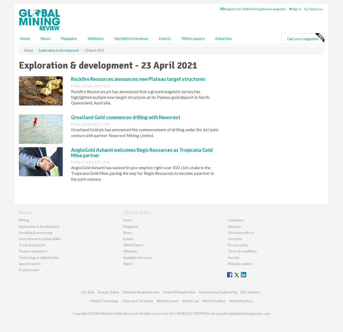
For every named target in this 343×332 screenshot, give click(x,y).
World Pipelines (241, 301)
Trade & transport (32, 245)
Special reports (30, 264)
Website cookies (240, 264)
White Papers (133, 245)
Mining (24, 220)
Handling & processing (35, 233)
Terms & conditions (242, 251)
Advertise (223, 38)
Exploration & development (39, 226)
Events (165, 38)
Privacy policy (238, 245)
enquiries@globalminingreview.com (243, 313)
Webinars (96, 38)
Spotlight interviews (131, 38)
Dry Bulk (88, 292)
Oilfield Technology (104, 301)
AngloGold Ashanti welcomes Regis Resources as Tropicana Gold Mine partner (142, 152)
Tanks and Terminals (137, 301)
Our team (235, 239)
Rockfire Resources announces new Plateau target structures (138, 79)
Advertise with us (241, 233)
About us (234, 226)
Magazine (69, 38)
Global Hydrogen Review (141, 292)
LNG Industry (250, 292)
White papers (193, 38)
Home (25, 38)
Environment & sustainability (40, 239)
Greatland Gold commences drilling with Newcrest (125, 117)
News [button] (45, 38)
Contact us (314, 9)
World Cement (167, 301)
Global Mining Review (179, 292)
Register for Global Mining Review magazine (253, 9)
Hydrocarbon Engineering (218, 292)
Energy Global (108, 292)
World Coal (190, 301)
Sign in (295, 9)
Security (234, 257)
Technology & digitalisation (39, 257)
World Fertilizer (214, 301)
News (127, 233)
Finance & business (33, 251)
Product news (29, 270)
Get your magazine (305, 38)
